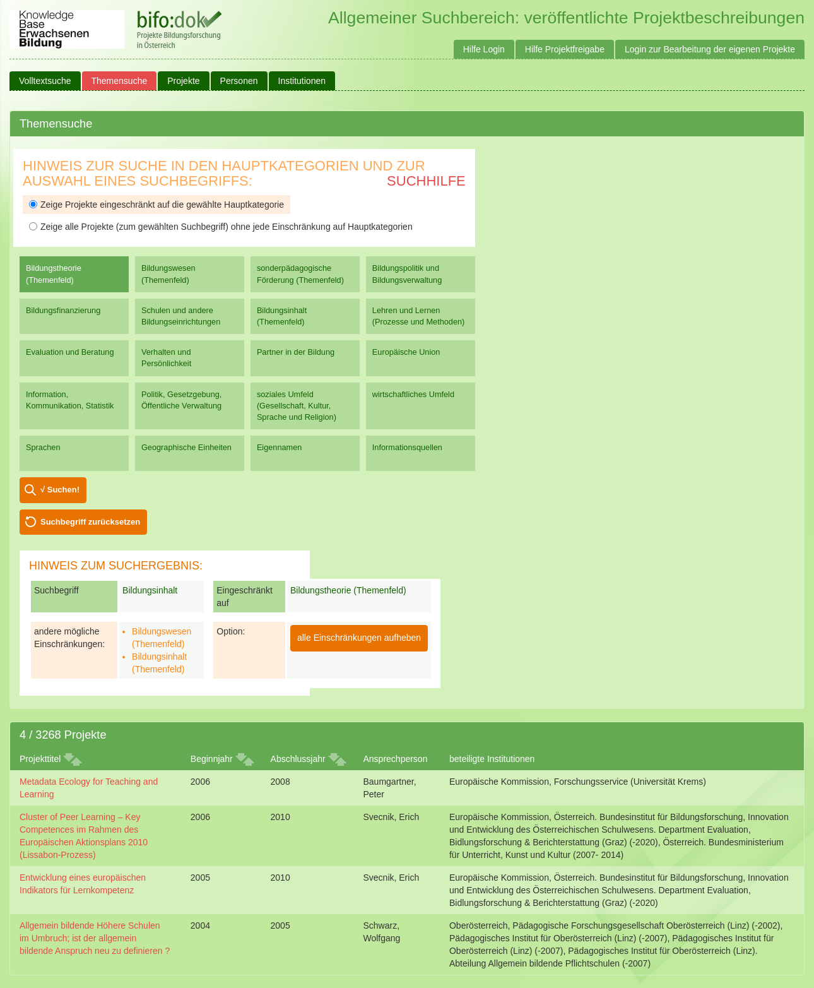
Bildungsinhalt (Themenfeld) (282, 316)
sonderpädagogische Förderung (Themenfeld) (300, 273)
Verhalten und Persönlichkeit (166, 357)
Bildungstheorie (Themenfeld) (53, 273)
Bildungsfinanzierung (63, 310)
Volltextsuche (45, 81)
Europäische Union (406, 352)
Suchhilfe (426, 181)
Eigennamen (279, 447)
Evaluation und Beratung (70, 352)
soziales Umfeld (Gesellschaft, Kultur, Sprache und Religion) (296, 406)
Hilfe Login (484, 49)
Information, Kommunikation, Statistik (70, 400)
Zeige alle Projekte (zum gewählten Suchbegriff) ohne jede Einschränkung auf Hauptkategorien (221, 227)
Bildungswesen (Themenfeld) (168, 273)
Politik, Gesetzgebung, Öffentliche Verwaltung (181, 400)
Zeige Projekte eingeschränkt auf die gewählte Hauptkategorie (156, 204)
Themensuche (119, 81)
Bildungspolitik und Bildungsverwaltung (407, 273)
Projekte (183, 81)
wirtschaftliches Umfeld (413, 394)
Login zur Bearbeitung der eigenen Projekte (710, 49)
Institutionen (302, 81)
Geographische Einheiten (186, 447)
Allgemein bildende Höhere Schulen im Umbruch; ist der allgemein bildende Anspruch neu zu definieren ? (95, 938)
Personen (239, 81)
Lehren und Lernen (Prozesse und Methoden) (418, 316)
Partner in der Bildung (295, 352)
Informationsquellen (407, 447)
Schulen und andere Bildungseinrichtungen (180, 316)
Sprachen (43, 447)
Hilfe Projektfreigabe (565, 49)
